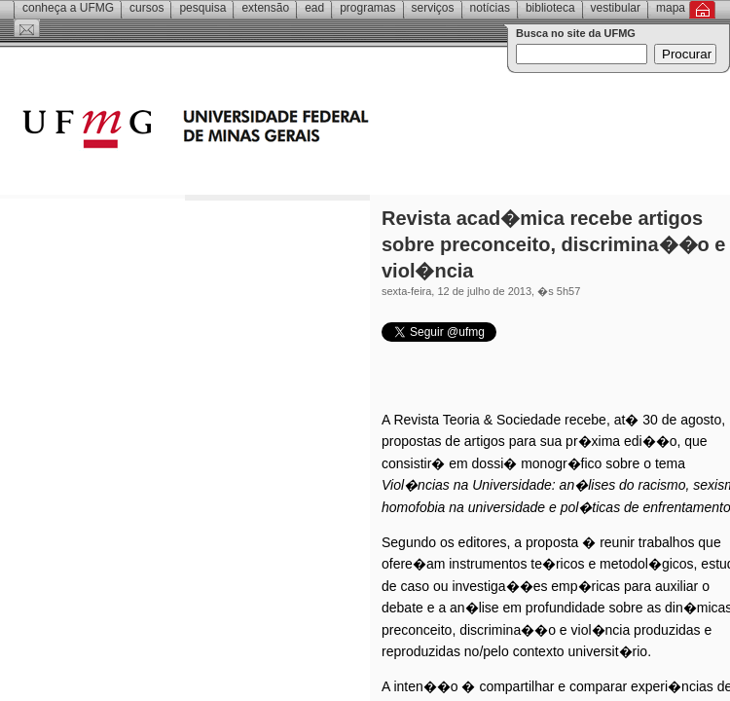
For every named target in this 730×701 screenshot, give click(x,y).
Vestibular (615, 8)
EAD (314, 8)
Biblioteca (550, 8)
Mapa (670, 8)
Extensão (265, 8)
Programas (367, 8)
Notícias (490, 8)
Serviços (433, 8)
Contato (27, 28)
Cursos (146, 8)
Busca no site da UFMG (576, 33)
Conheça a (68, 8)
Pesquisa (202, 8)
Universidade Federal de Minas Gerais (306, 131)
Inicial (702, 9)
